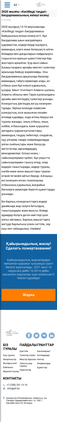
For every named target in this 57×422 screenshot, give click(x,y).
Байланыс (8, 367)
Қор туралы (9, 355)
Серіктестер (25, 370)
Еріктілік (24, 351)
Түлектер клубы (27, 355)
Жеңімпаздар (43, 363)
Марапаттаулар (11, 371)
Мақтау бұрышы (28, 359)
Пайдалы (28, 345)
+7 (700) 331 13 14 (17, 384)
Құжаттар (42, 367)
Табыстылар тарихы (26, 364)
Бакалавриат (43, 351)
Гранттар (45, 345)
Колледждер (43, 355)
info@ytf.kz (11, 388)
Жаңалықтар (9, 359)
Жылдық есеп (10, 363)
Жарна (29, 295)
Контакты (12, 378)
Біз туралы (10, 347)
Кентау (40, 359)
